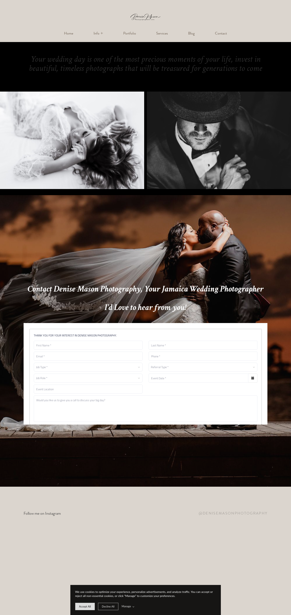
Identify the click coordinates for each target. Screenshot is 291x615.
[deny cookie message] (108, 606)
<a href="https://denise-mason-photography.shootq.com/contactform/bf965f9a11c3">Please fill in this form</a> (146, 374)
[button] (98, 33)
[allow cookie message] (85, 606)
